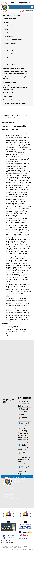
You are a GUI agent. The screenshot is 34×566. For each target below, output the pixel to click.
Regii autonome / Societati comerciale (16, 335)
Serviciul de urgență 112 (25, 424)
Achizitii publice (9, 36)
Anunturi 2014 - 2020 (11, 64)
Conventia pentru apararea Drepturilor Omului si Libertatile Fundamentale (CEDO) (16, 72)
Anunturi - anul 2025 (10, 43)
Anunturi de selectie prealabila (13, 39)
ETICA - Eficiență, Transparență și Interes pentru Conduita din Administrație (24, 458)
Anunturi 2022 (9, 57)
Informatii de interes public (11, 15)
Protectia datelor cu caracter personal (15, 93)
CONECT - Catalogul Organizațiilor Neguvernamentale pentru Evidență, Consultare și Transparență (24, 435)
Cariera (7, 47)
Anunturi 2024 (9, 50)
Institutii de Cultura (11, 328)
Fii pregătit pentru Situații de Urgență (23, 470)
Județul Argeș (8, 546)
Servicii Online (12, 547)
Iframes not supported (17, 369)
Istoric (6, 29)
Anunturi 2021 (9, 61)
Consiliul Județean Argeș (8, 115)
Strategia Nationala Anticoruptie (13, 68)
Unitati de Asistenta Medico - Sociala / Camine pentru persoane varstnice (16, 330)
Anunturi (6, 22)
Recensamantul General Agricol (13, 100)
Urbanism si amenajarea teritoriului (14, 103)
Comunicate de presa (9, 18)
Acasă (2, 546)
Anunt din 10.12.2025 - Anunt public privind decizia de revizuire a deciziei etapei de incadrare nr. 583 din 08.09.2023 (17, 133)
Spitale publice (10, 333)
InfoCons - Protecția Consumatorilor (24, 447)
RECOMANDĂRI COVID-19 (10, 82)
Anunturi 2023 (9, 54)
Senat (23, 414)
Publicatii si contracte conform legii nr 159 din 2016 (16, 77)
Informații (19, 115)
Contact (19, 547)
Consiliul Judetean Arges (12, 326)
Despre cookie (7, 96)
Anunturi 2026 (9, 25)
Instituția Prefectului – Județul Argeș (24, 403)
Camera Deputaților (25, 419)
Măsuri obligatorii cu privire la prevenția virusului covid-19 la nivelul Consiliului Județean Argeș (15, 87)
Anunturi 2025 (9, 32)
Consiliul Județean (17, 546)
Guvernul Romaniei (24, 410)
